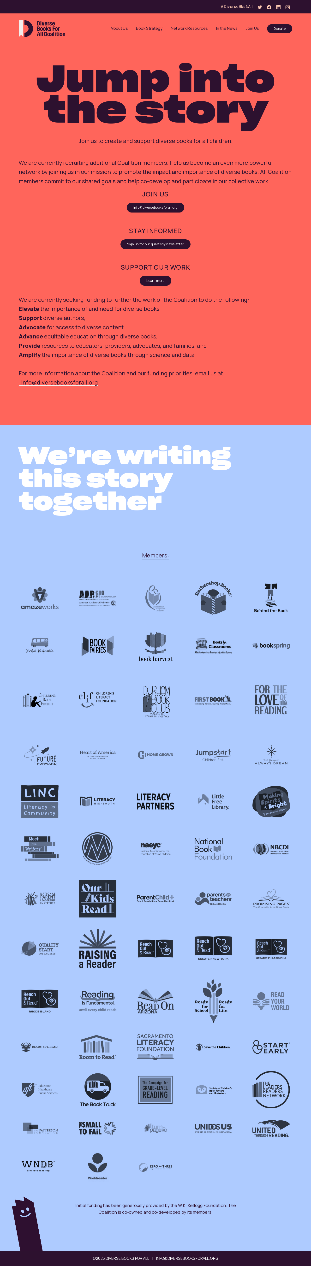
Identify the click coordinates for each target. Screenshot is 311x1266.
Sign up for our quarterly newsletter (155, 244)
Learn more (155, 280)
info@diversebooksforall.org (155, 207)
